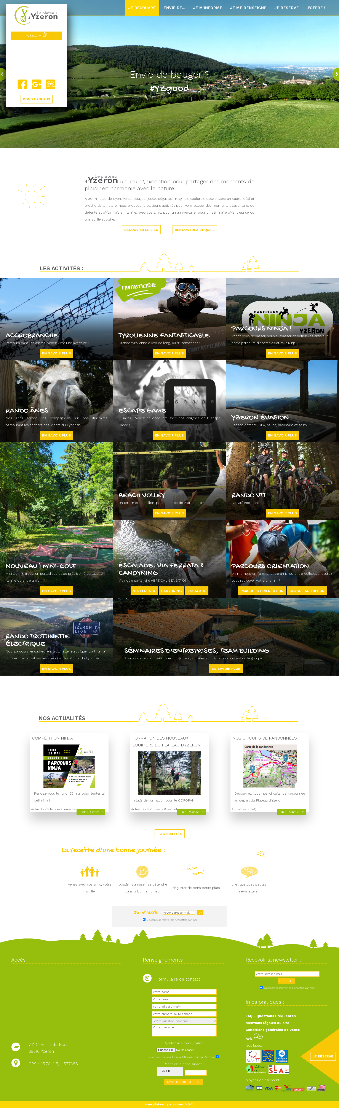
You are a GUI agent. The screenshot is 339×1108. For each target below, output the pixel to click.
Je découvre (142, 8)
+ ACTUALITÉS (169, 834)
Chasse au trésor (306, 591)
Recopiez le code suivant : (184, 1064)
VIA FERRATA (144, 591)
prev (4, 74)
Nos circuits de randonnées (265, 738)
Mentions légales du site (267, 1023)
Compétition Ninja (52, 738)
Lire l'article (91, 812)
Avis (254, 1039)
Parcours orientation (262, 591)
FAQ (253, 809)
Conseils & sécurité (164, 809)
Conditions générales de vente (273, 1030)
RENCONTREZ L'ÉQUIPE (195, 230)
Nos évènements (63, 809)
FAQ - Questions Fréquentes (271, 1016)
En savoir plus (56, 353)
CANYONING (171, 591)
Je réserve (286, 8)
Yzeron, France (36, 59)
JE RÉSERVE (323, 1056)
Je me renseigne (248, 8)
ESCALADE (197, 591)
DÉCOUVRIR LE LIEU (141, 230)
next (335, 74)
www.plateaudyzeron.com (164, 1104)
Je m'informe (207, 8)
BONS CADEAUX (36, 99)
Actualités (38, 809)
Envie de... (174, 8)
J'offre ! (316, 8)
